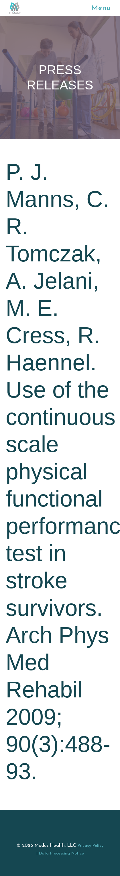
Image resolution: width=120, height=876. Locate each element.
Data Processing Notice (61, 853)
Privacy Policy (90, 846)
